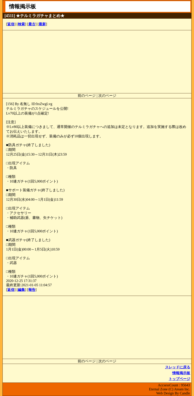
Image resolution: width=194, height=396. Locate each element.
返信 (10, 24)
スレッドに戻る (177, 367)
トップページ (179, 379)
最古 (31, 24)
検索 (21, 24)
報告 (31, 290)
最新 (42, 24)
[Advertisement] (97, 61)
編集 (21, 290)
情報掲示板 (181, 373)
